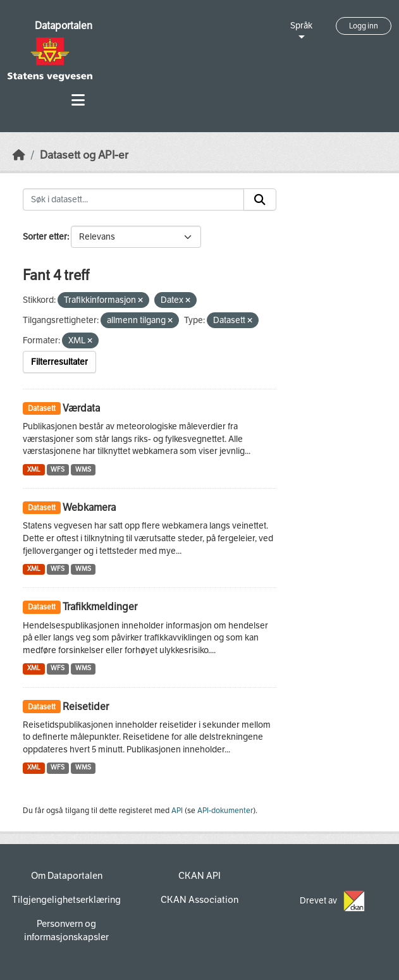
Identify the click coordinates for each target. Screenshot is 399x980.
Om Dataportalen (66, 875)
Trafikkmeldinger (100, 607)
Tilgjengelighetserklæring (66, 899)
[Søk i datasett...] (133, 199)
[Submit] (259, 199)
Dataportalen (63, 26)
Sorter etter (45, 236)
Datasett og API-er (84, 155)
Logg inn (363, 25)
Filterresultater (59, 362)
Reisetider (86, 707)
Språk (301, 25)
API (177, 810)
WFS (57, 469)
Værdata (81, 408)
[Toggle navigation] (78, 100)
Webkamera (89, 507)
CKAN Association (199, 899)
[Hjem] (19, 155)
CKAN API (199, 875)
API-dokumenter (225, 810)
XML (33, 469)
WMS (83, 469)
